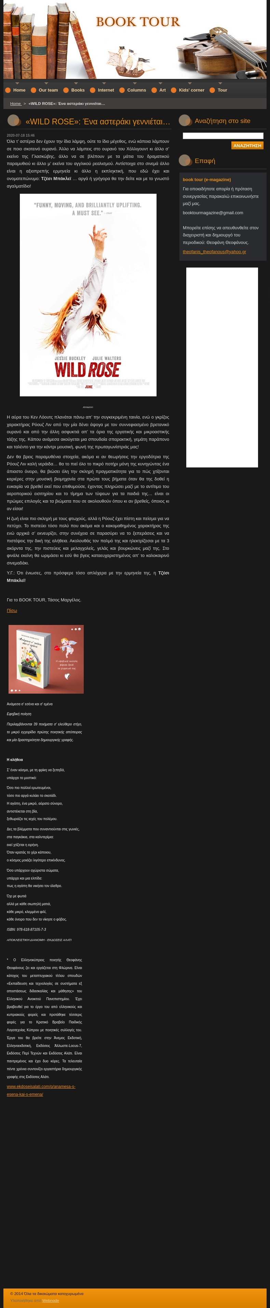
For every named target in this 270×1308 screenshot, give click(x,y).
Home (16, 103)
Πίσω (12, 610)
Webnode (50, 1300)
